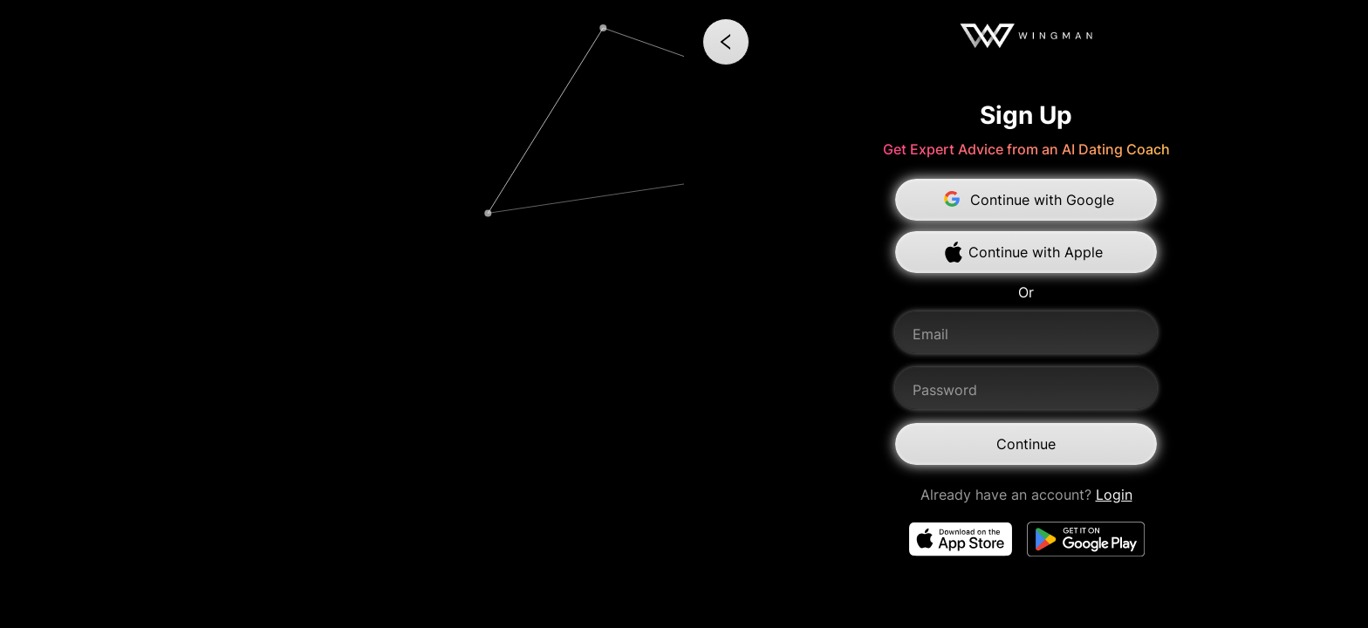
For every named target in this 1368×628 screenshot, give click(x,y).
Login (1114, 494)
